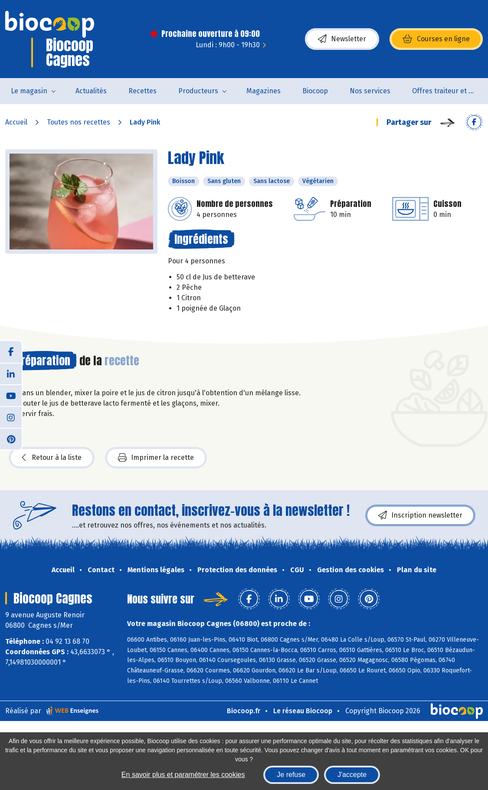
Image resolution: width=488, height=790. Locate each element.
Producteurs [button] (198, 91)
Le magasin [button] (29, 91)
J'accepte (352, 774)
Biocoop (315, 91)
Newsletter (342, 39)
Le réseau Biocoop (302, 711)
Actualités (91, 91)
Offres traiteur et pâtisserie (450, 91)
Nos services (370, 91)
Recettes (142, 91)
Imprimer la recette (156, 457)
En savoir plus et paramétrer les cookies (183, 774)
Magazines (263, 91)
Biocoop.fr (243, 711)
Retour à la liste (52, 457)
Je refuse (291, 774)
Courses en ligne (436, 39)
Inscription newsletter (420, 515)
